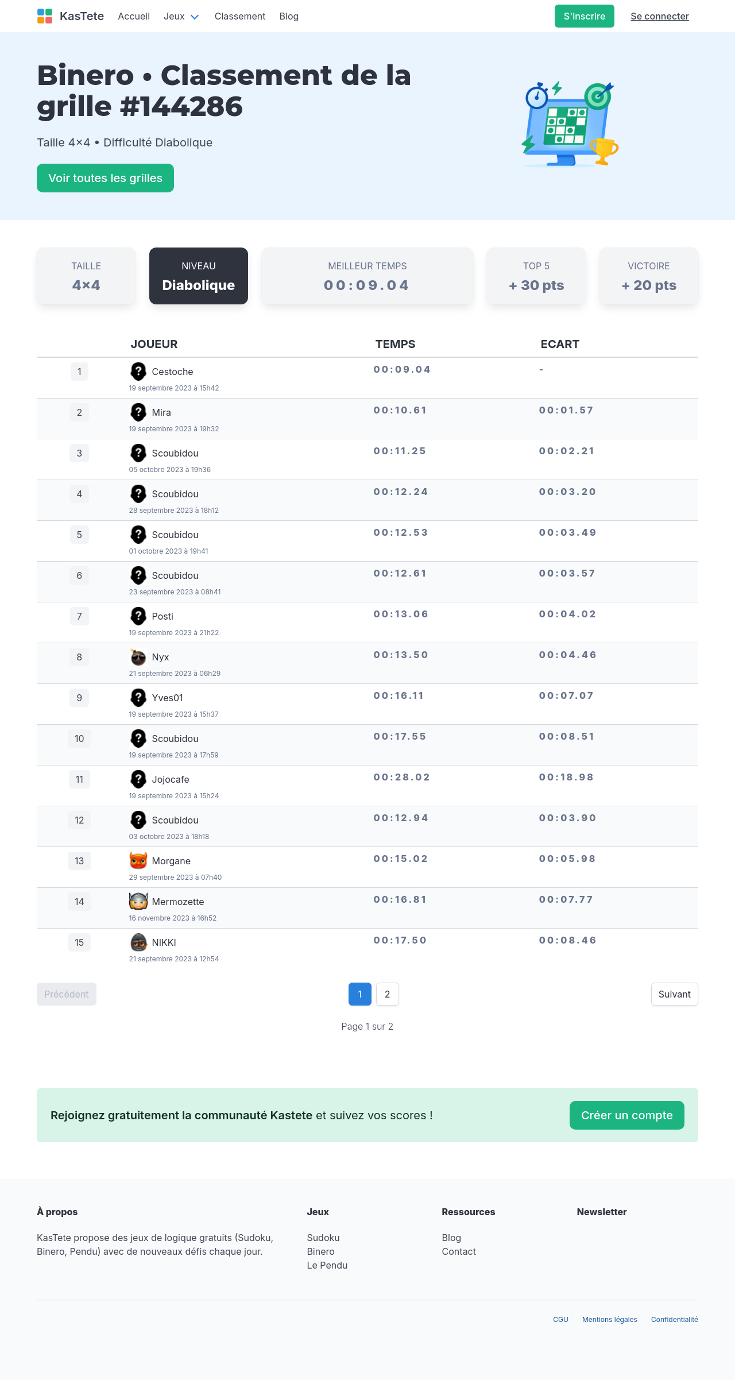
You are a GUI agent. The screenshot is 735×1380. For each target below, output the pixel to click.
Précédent (66, 994)
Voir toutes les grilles (105, 178)
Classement (240, 16)
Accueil (134, 16)
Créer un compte (627, 1115)
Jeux (174, 16)
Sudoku (323, 1237)
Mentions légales (609, 1319)
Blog (289, 16)
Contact (459, 1251)
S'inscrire (584, 16)
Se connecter (659, 16)
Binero (320, 1251)
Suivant (675, 994)
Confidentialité (674, 1319)
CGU (560, 1319)
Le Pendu (327, 1265)
